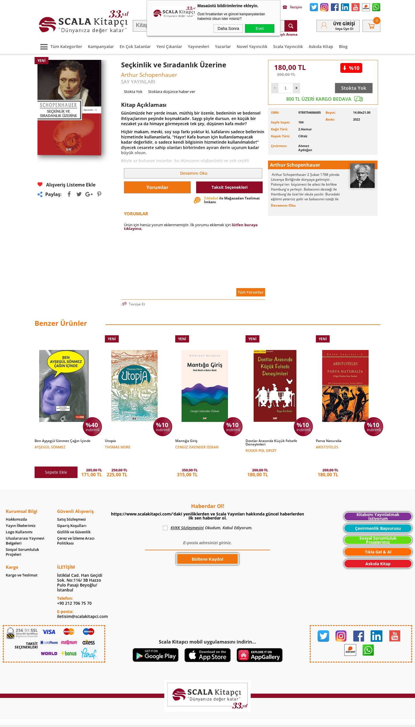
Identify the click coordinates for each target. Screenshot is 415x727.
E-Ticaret (190, 719)
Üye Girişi (344, 23)
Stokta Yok (353, 88)
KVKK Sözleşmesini (187, 515)
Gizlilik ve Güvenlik (73, 519)
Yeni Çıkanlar (169, 46)
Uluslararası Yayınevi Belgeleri (25, 529)
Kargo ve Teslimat (21, 563)
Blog (343, 46)
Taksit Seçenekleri (230, 187)
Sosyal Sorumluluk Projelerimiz (378, 528)
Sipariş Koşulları (71, 513)
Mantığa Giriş (186, 441)
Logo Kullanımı (19, 519)
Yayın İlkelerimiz (20, 513)
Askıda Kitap (321, 46)
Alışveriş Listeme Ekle (66, 184)
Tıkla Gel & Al (378, 540)
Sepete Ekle (56, 460)
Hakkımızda (16, 507)
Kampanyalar (101, 46)
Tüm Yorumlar (251, 292)
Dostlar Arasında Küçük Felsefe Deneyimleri (271, 442)
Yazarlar (223, 46)
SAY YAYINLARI (138, 81)
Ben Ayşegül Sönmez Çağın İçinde (62, 441)
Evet (260, 28)
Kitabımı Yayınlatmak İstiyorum (377, 504)
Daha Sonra (228, 28)
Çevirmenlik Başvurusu (378, 516)
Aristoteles (327, 447)
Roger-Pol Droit (261, 450)
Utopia (110, 441)
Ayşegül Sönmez (50, 447)
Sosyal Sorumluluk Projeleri (22, 540)
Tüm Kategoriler (59, 46)
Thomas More (118, 447)
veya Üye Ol (344, 28)
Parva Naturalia (329, 441)
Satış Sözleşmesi (71, 507)
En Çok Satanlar (135, 46)
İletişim (292, 7)
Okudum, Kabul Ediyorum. (207, 516)
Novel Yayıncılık (252, 46)
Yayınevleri (198, 46)
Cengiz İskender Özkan (196, 447)
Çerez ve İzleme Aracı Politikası (76, 529)
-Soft (177, 719)
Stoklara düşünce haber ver (171, 91)
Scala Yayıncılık (288, 46)
